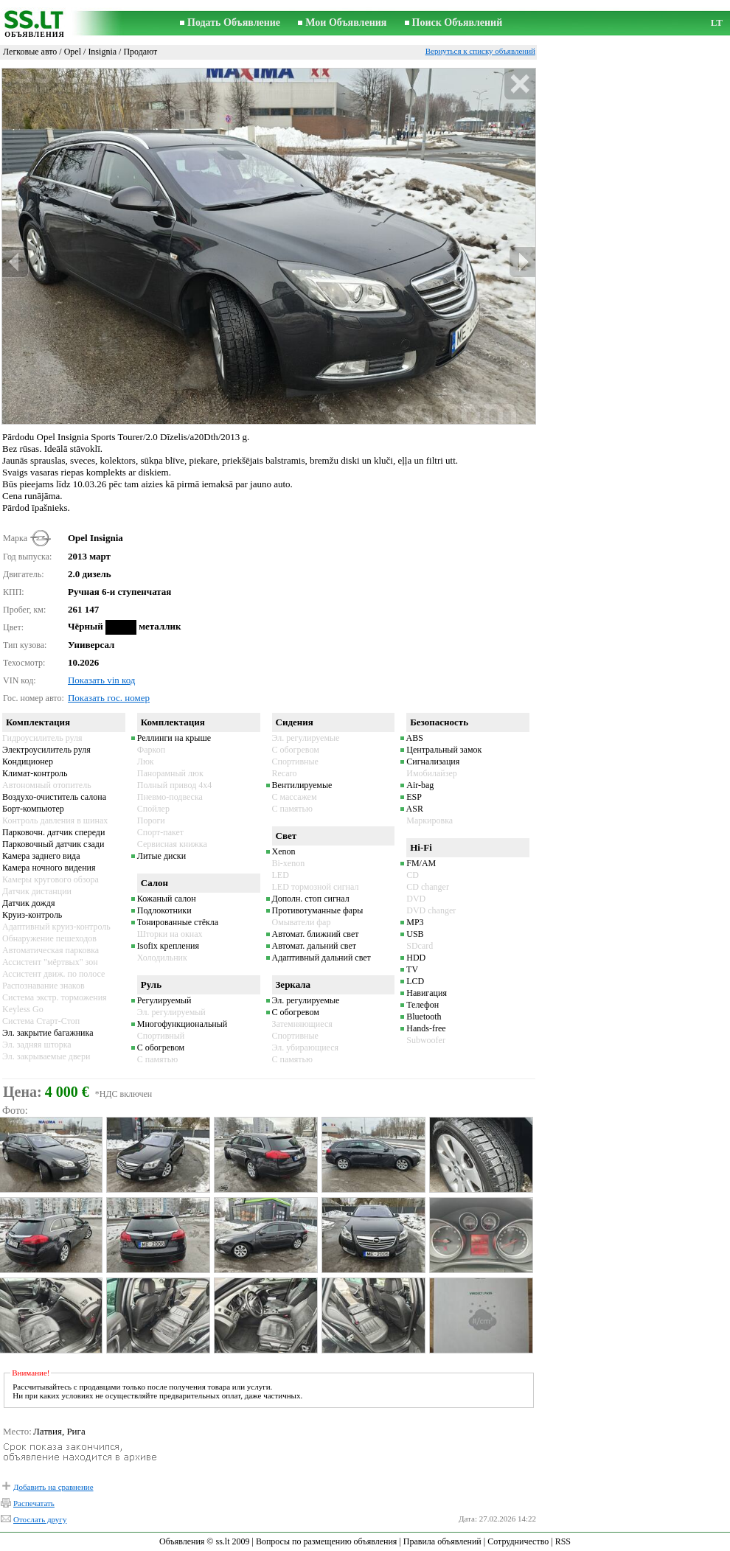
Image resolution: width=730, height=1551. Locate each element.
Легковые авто (30, 51)
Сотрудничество (518, 1541)
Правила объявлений (442, 1541)
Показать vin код (101, 680)
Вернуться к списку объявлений (480, 50)
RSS (563, 1541)
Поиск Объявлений (457, 22)
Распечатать (34, 1503)
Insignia (102, 51)
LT (717, 22)
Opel (72, 51)
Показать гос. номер (109, 697)
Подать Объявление (233, 22)
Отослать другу (39, 1519)
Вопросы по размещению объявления (326, 1541)
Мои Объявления (345, 22)
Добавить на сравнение (53, 1486)
